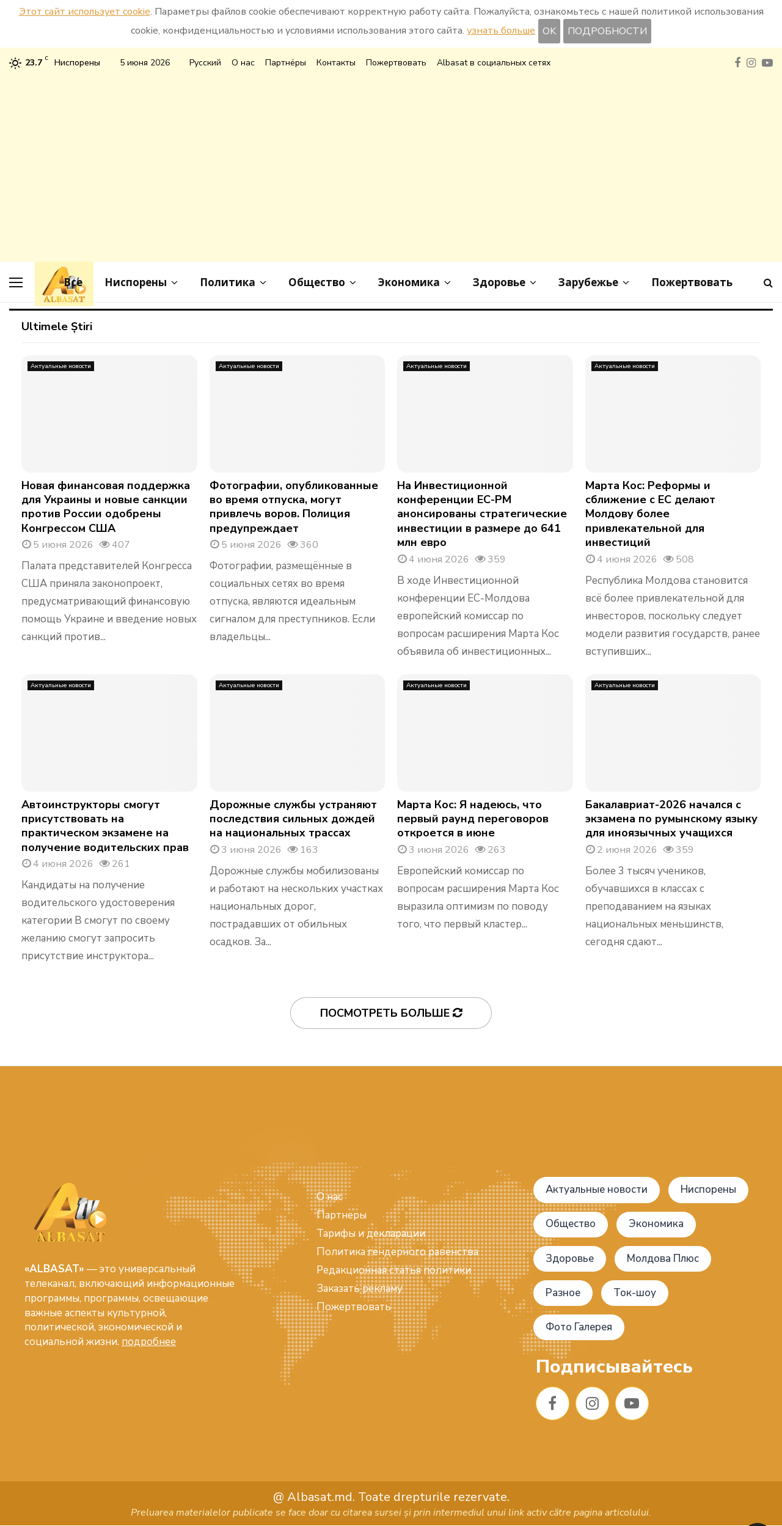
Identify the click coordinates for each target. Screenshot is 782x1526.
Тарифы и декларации (370, 1233)
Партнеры (341, 1215)
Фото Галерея (580, 1327)
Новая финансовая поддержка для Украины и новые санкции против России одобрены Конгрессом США (105, 507)
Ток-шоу (636, 1293)
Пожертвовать (396, 62)
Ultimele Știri (56, 326)
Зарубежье (588, 282)
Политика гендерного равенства (397, 1252)
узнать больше (501, 30)
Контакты (336, 62)
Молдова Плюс (663, 1258)
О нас (243, 62)
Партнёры (285, 62)
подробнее (149, 1342)
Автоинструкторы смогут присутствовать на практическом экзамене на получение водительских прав (105, 826)
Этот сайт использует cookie (84, 11)
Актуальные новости (61, 366)
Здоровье (499, 282)
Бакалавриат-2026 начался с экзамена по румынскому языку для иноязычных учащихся (671, 819)
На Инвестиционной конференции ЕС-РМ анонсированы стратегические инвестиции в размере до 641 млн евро (482, 514)
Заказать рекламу (359, 1288)
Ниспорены (135, 282)
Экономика (409, 282)
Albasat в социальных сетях (493, 62)
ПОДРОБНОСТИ (607, 31)
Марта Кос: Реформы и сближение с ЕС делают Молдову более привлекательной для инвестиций (650, 514)
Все (73, 282)
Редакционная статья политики (393, 1270)
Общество (316, 282)
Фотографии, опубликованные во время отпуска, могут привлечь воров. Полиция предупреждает (294, 507)
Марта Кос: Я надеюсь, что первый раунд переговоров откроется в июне (473, 819)
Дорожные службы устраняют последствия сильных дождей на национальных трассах (293, 819)
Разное (564, 1293)
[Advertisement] (391, 163)
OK (549, 31)
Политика (227, 282)
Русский (205, 62)
